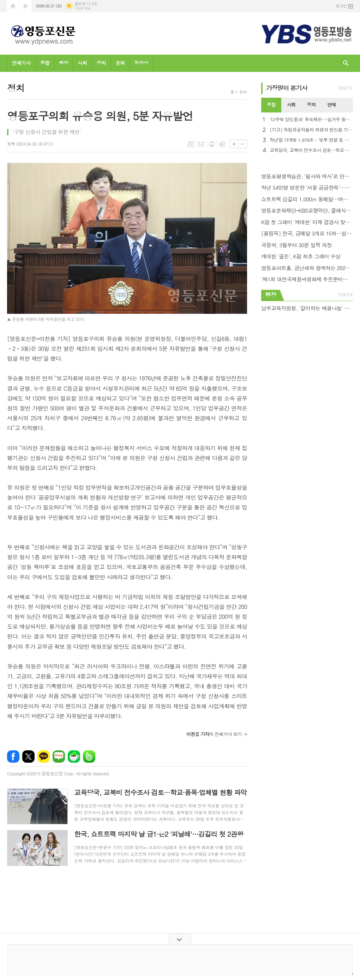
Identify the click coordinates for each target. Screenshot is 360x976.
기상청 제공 (82, 8)
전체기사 (21, 62)
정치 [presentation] (311, 104)
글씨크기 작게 (242, 144)
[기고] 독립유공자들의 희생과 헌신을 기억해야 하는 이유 (311, 130)
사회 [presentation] (291, 104)
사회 (82, 62)
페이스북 (13, 756)
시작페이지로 (13, 6)
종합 (44, 62)
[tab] (271, 105)
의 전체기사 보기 (214, 734)
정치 (101, 62)
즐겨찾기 (25, 6)
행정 (63, 62)
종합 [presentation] (271, 104)
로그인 (341, 5)
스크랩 (222, 144)
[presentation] (347, 105)
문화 (120, 62)
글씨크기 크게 (234, 144)
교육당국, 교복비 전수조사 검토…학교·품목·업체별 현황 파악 (311, 150)
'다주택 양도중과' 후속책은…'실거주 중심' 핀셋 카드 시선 (311, 120)
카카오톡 (43, 756)
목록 (190, 144)
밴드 (89, 756)
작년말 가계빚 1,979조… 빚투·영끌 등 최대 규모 (311, 140)
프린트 (211, 144)
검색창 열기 (346, 63)
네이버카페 (74, 756)
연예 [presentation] (331, 104)
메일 (201, 144)
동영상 (141, 62)
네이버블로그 (59, 756)
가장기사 (286, 88)
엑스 (28, 756)
